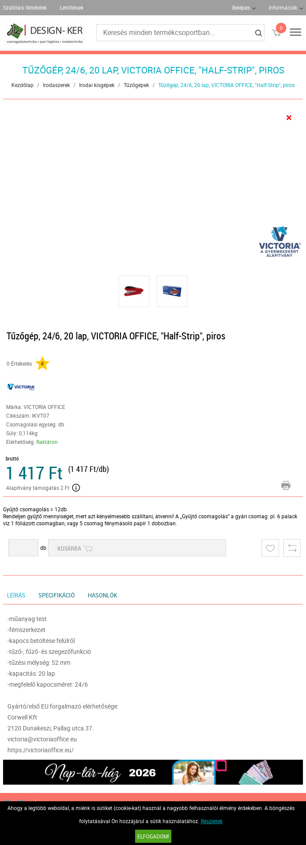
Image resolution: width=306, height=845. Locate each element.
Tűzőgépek (136, 84)
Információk (283, 7)
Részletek (212, 820)
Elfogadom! (153, 836)
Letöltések (71, 7)
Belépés (241, 7)
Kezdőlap (22, 84)
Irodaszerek (56, 84)
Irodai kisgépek (97, 84)
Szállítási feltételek (25, 7)
